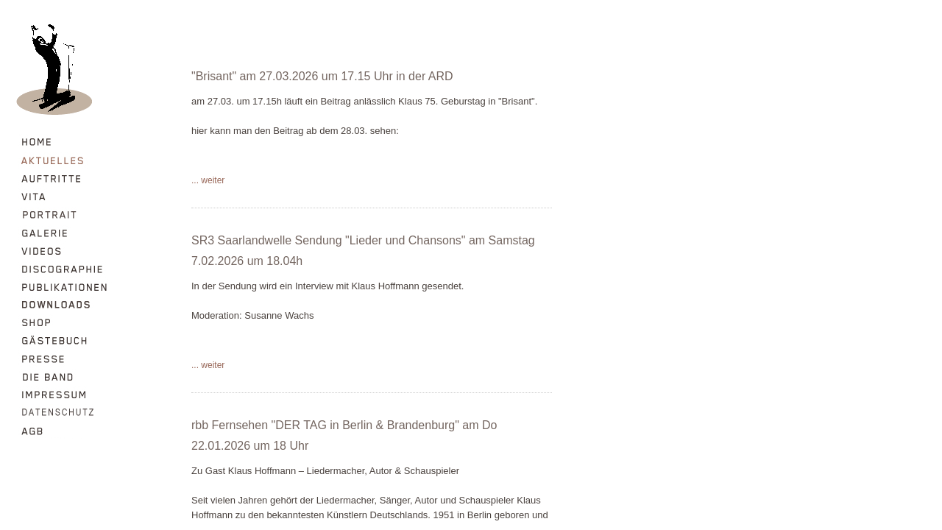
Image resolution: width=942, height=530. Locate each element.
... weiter (207, 180)
